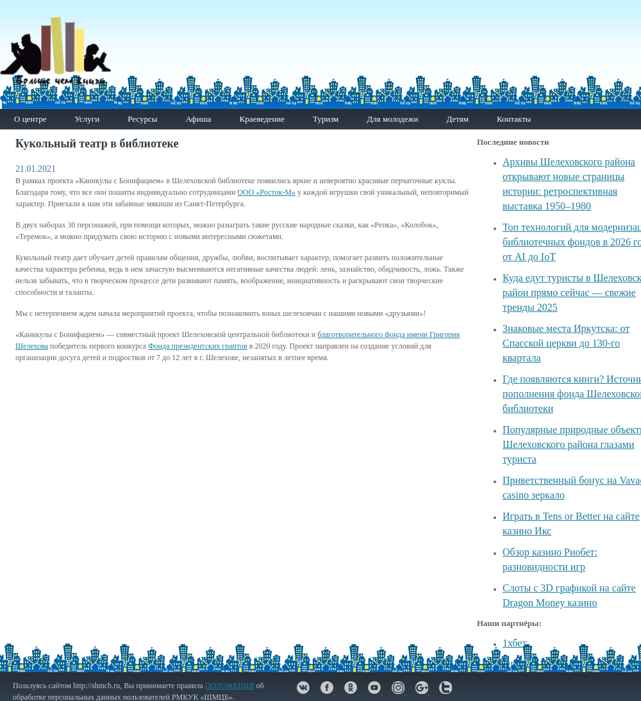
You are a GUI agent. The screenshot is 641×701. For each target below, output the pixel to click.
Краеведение (261, 119)
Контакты (514, 119)
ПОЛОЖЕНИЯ (229, 685)
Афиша (198, 119)
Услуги (86, 119)
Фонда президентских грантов (197, 346)
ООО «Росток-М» (266, 192)
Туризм (325, 119)
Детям (457, 119)
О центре (30, 119)
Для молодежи (392, 119)
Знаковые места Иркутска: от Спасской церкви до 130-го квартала (566, 343)
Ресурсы (142, 119)
